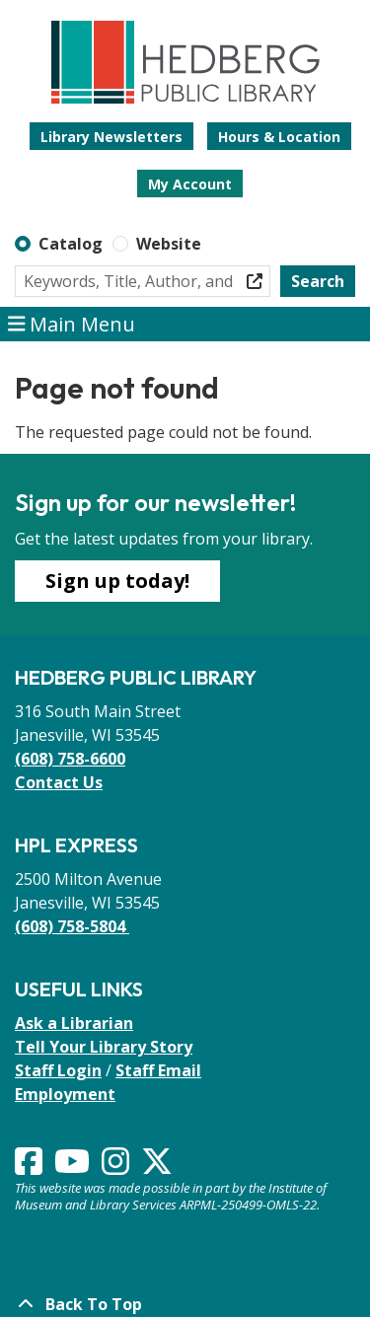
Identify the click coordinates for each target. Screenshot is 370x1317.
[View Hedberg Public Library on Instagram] (117, 1167)
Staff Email (158, 1070)
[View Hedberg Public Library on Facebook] (30, 1167)
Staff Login (58, 1070)
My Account (190, 184)
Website (168, 244)
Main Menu (72, 324)
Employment (65, 1094)
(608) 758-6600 (70, 758)
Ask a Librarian (74, 1023)
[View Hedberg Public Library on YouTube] (74, 1167)
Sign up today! (117, 580)
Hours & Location (279, 136)
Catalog (70, 244)
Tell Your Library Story (103, 1047)
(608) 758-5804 (72, 926)
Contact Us (59, 782)
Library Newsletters (111, 136)
